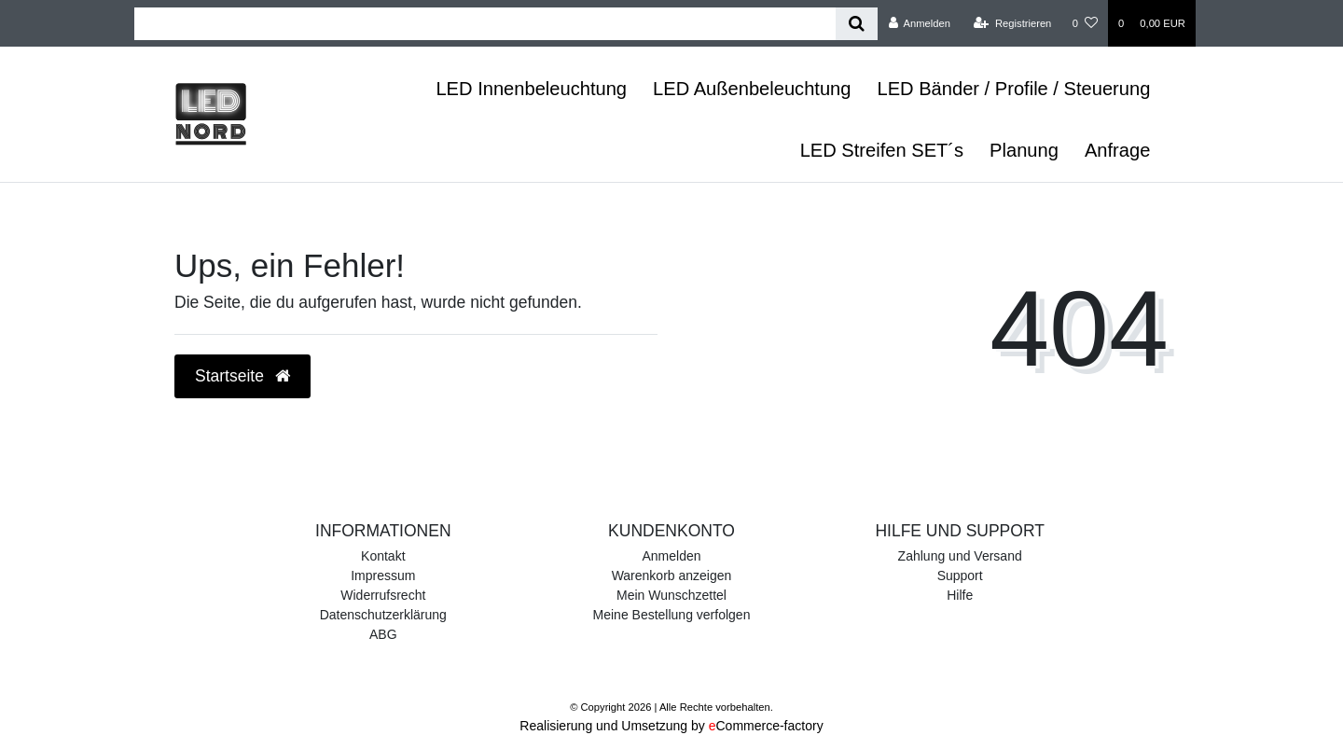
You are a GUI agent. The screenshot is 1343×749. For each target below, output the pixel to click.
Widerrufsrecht (382, 595)
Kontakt (383, 555)
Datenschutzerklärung (383, 614)
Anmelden (671, 555)
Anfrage (1117, 150)
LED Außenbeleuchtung (752, 88)
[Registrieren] (1012, 23)
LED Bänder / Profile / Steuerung (1013, 88)
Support (960, 575)
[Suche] (857, 23)
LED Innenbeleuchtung (531, 88)
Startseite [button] (242, 376)
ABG (383, 634)
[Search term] (485, 23)
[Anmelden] (919, 23)
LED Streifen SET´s (881, 150)
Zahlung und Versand (960, 555)
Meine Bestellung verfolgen (672, 614)
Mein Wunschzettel (671, 595)
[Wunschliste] (1085, 23)
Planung (1024, 150)
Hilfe (960, 595)
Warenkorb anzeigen (672, 575)
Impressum (383, 575)
